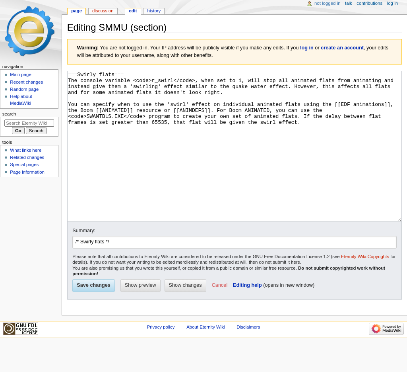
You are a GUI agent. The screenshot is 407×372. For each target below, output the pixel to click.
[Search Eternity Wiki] (29, 123)
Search (9, 114)
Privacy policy (161, 356)
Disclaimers (248, 356)
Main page (20, 74)
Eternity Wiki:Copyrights (365, 286)
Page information (27, 172)
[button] (219, 315)
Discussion (102, 10)
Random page (24, 89)
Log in (392, 3)
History (154, 10)
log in (307, 48)
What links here (25, 150)
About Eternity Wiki (205, 356)
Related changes (27, 157)
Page (76, 10)
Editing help (247, 315)
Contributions (369, 3)
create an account (342, 48)
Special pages (24, 164)
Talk (348, 3)
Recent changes (26, 82)
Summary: (83, 260)
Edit (133, 10)
